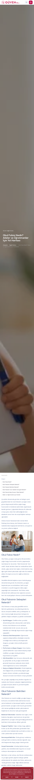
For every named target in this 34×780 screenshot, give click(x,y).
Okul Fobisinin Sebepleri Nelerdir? (11, 484)
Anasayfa (5, 245)
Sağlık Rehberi (12, 245)
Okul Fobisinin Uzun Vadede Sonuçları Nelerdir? (14, 489)
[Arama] (26, 2)
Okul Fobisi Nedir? (7, 482)
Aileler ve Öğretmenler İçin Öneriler (11, 495)
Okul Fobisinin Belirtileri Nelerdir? (11, 487)
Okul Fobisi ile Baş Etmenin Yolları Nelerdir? (13, 492)
